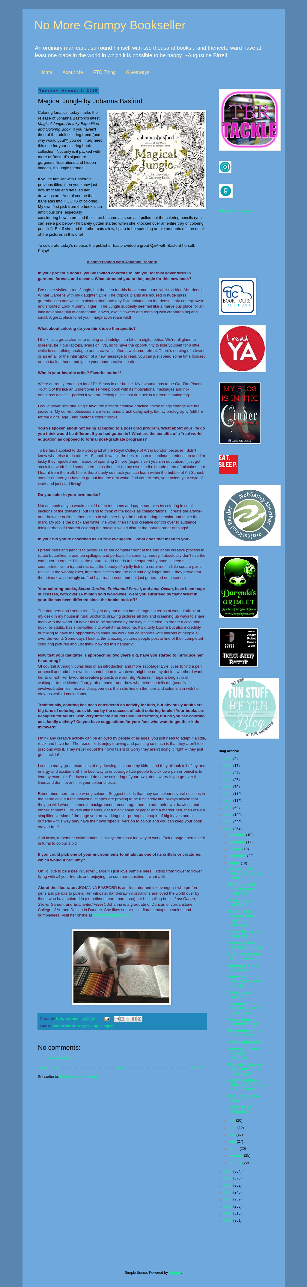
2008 (228, 1220)
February (236, 1155)
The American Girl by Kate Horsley (244, 1033)
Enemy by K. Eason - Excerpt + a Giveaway (244, 1053)
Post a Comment (59, 1057)
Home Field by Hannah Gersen (243, 1109)
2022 (228, 787)
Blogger (175, 1273)
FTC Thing (104, 72)
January (235, 1162)
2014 (228, 1178)
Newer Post (49, 1068)
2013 (228, 1185)
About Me (72, 72)
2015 (228, 1171)
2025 (228, 766)
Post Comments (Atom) (78, 1077)
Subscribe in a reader (236, 210)
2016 (228, 829)
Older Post (196, 1068)
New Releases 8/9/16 (245, 1042)
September (237, 856)
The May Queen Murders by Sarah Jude (244, 873)
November (237, 842)
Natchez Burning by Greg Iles (243, 934)
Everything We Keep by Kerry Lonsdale (244, 945)
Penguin (107, 1026)
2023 (228, 780)
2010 (228, 1206)
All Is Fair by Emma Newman (243, 1098)
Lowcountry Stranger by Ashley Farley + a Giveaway (244, 1008)
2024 (228, 773)
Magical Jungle (89, 1026)
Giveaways (137, 72)
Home (46, 72)
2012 (228, 1192)
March (234, 1149)
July (232, 1120)
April (232, 1141)
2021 (228, 794)
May (232, 1134)
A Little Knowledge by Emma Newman (245, 956)
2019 (228, 808)
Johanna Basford (64, 1026)
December (237, 835)
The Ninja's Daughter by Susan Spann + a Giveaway (244, 1069)
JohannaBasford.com (111, 915)
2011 (228, 1199)
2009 (228, 1213)
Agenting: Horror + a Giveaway (244, 968)
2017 (228, 822)
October (235, 849)
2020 (228, 801)
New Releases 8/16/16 (239, 994)
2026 (228, 759)
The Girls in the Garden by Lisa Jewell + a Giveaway (242, 918)
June (232, 1128)
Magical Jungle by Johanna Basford (243, 1021)
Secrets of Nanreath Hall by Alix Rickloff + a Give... (245, 981)
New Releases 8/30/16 (239, 903)
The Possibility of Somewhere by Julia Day (242, 889)
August (234, 863)
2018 (228, 815)
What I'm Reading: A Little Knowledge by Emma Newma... (245, 1084)
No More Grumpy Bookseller (110, 25)
